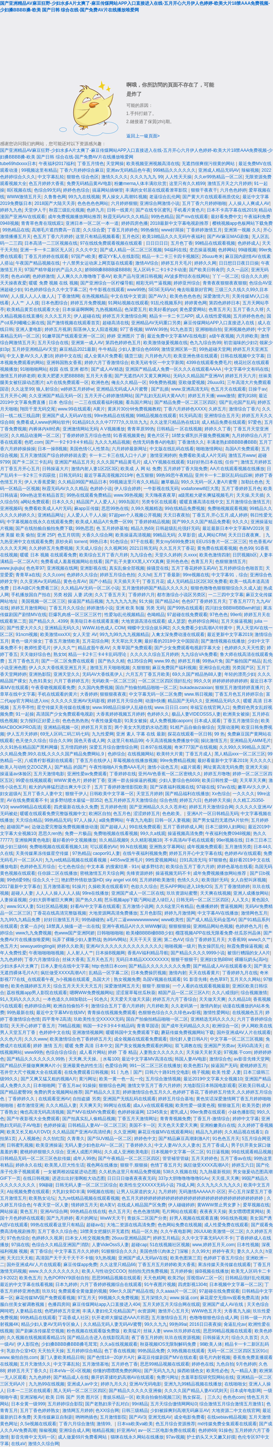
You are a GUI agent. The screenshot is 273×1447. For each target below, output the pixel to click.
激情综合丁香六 (244, 409)
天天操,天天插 (250, 495)
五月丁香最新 (167, 574)
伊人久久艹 (64, 647)
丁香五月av (69, 1085)
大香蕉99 (237, 939)
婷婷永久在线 (28, 1165)
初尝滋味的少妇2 (240, 342)
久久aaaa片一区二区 (176, 1291)
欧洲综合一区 (225, 1025)
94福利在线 (175, 249)
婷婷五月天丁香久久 (27, 1370)
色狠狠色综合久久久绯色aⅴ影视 (169, 1012)
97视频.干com (237, 1052)
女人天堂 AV (85, 634)
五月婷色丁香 (124, 1364)
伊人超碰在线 (87, 316)
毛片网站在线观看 (179, 1211)
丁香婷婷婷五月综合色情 (86, 435)
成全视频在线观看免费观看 (140, 1039)
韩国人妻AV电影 (191, 1059)
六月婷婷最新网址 (129, 448)
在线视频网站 (140, 753)
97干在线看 (142, 541)
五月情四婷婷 (73, 747)
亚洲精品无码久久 (62, 627)
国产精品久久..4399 (48, 621)
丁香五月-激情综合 (211, 1118)
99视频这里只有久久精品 (133, 482)
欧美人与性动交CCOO (104, 1271)
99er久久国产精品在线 (131, 1291)
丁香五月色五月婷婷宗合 (239, 694)
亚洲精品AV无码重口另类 (156, 322)
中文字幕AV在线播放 (217, 913)
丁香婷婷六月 (141, 594)
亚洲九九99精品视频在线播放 (193, 1384)
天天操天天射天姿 (203, 1052)
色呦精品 (156, 614)
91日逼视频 (217, 1151)
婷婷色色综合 (76, 190)
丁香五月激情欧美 (62, 641)
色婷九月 (95, 210)
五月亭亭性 (24, 707)
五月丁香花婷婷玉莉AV (194, 568)
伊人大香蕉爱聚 (39, 482)
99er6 (236, 614)
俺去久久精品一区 (129, 382)
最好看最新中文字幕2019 (222, 760)
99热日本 (99, 541)
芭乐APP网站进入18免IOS (186, 886)
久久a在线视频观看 (119, 1344)
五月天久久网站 (245, 979)
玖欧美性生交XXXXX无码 (99, 1019)
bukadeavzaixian (196, 687)
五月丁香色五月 (23, 661)
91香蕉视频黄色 (128, 435)
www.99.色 (164, 661)
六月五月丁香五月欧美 (148, 674)
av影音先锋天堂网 (251, 1059)
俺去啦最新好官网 (194, 289)
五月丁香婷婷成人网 (183, 826)
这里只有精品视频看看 (98, 236)
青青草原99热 (140, 428)
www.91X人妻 (20, 906)
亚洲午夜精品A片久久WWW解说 (134, 926)
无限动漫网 (228, 727)
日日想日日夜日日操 (239, 263)
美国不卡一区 (142, 1125)
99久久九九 (155, 1324)
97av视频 (175, 1437)
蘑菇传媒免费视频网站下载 (187, 1032)
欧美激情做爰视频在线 (165, 342)
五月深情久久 (154, 1297)
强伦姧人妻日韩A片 (188, 1039)
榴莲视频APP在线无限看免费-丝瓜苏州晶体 (218, 933)
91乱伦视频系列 (166, 302)
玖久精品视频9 (113, 840)
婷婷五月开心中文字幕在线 (195, 853)
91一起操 (24, 714)
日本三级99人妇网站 (225, 826)
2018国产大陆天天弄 (54, 203)
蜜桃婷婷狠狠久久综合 (42, 1151)
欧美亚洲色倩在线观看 (196, 356)
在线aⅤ (18, 1443)
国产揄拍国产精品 (243, 661)
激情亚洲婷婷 (163, 455)
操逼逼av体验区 (15, 773)
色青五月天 (220, 309)
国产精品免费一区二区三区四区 (185, 402)
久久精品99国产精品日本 (82, 482)
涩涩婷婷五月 (146, 813)
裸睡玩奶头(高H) (251, 959)
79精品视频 (69, 1025)
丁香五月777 (241, 601)
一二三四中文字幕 (226, 594)
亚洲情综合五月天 (221, 415)
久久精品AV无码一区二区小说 (90, 588)
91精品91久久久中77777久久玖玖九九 (109, 422)
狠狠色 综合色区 (83, 176)
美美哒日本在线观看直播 (94, 621)
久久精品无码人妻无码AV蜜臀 (112, 1324)
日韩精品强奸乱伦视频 (247, 1277)
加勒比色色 (252, 482)
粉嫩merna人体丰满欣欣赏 (140, 183)
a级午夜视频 (221, 336)
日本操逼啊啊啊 (77, 309)
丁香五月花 (153, 581)
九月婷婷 (167, 1191)
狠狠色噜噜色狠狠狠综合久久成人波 (225, 588)
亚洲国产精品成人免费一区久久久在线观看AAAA (173, 369)
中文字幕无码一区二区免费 (155, 694)
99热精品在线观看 (38, 1317)
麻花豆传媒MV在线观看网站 (165, 1132)
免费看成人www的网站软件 (43, 422)
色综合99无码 (47, 190)
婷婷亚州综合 (187, 283)
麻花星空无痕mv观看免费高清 (229, 1297)
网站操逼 (9, 1211)
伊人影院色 (28, 1344)
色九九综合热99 (205, 342)
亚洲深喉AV (31, 1397)
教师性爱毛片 (37, 647)
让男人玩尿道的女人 (136, 1191)
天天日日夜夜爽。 (245, 535)
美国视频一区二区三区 (43, 601)
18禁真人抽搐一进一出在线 (73, 926)
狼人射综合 (47, 389)
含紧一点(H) (32, 926)
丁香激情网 (68, 296)
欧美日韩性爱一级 (219, 780)
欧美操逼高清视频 (133, 535)
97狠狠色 (218, 860)
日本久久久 (63, 501)
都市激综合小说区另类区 (181, 594)
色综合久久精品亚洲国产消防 (60, 1244)
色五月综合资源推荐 (175, 1423)
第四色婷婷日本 (224, 302)
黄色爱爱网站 (192, 309)
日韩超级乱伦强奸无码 (177, 528)
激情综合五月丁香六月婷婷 (117, 1006)
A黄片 (99, 409)
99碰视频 (247, 249)
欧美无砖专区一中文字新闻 (157, 362)
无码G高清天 (250, 1045)
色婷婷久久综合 (82, 574)
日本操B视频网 (110, 952)
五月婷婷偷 (181, 1271)
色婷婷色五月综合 (37, 866)
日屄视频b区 (244, 555)
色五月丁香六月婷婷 (53, 236)
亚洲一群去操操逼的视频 (132, 780)
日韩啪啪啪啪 (110, 933)
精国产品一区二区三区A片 (184, 992)
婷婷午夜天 (223, 1251)
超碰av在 (95, 1224)
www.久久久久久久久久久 (54, 1271)
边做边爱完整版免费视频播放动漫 (65, 826)
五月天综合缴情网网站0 (173, 1403)
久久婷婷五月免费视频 (51, 548)
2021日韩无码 (143, 548)
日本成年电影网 (245, 1390)
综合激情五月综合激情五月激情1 (231, 1403)
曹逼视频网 (231, 906)
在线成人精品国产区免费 (141, 1204)
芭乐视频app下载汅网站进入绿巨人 (139, 899)
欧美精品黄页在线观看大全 (33, 309)
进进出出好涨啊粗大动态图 (78, 1178)
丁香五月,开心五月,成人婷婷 (220, 515)
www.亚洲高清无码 (190, 389)
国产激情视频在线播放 (223, 641)
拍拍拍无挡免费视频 (148, 1271)
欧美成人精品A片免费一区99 (104, 521)
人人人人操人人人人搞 (58, 893)
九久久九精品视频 (112, 442)
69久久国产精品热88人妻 (197, 674)
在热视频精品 (95, 296)
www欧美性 (172, 919)
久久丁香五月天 (110, 594)
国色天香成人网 (89, 740)
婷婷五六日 (190, 800)
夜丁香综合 (41, 1251)
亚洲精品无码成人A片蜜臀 (122, 389)
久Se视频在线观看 (38, 1423)
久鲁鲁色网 (55, 196)
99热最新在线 (20, 1012)
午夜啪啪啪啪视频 (46, 952)
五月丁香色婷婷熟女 (40, 1410)
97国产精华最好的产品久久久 (53, 269)
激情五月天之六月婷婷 (229, 183)
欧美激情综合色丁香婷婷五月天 (81, 1039)
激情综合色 (220, 1059)
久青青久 (76, 1138)
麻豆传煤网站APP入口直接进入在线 (219, 322)
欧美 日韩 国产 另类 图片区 (73, 1397)
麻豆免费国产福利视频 (174, 667)
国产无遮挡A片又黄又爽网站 (143, 375)
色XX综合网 (107, 1410)
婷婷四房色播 (134, 223)
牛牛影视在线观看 (107, 289)
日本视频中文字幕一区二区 (177, 1151)
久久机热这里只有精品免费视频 (130, 1171)
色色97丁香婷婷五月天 (204, 601)
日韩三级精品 (135, 1410)
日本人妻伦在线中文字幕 (65, 966)
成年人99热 (84, 1158)
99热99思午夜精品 (174, 475)
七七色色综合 (71, 866)
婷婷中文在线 (68, 356)
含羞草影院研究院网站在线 (207, 1377)
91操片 (79, 886)
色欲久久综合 (144, 886)
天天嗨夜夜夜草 (160, 495)
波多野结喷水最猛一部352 (76, 800)
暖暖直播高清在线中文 (201, 501)
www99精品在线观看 (30, 807)
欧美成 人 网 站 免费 (140, 468)
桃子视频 (201, 1072)
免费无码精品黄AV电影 (89, 183)
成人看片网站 (92, 1052)
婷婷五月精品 (166, 1238)
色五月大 (9, 946)
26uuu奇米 (212, 256)
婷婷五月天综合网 (125, 700)
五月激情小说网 (137, 906)
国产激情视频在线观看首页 (73, 322)
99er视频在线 (229, 840)
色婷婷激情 (43, 276)
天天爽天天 (90, 1105)
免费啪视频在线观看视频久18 (58, 846)
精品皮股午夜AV (94, 647)
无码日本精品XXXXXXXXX (142, 959)
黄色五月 (29, 1211)
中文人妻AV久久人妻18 (29, 356)
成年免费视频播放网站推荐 (74, 216)
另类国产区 (243, 667)
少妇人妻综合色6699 (138, 349)
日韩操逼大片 (55, 468)
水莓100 (111, 1059)
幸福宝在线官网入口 (210, 707)
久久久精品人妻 (61, 1105)
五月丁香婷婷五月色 (241, 488)
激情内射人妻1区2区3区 (94, 468)
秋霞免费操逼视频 (244, 946)
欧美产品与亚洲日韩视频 (137, 276)
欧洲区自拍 (100, 813)
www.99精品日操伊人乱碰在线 (122, 707)
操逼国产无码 (224, 1065)
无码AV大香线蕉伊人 (102, 674)
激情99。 (106, 1423)
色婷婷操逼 (54, 1125)
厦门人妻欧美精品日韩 (62, 1357)
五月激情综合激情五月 (248, 501)
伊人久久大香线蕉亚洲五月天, (58, 667)
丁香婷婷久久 (22, 1098)
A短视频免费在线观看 (28, 1191)
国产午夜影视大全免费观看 (33, 1118)
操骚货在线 (158, 568)
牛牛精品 (107, 349)
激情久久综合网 (43, 1443)
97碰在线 (205, 787)
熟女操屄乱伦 (211, 946)
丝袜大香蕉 (73, 959)
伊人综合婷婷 (127, 488)
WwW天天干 (112, 1218)
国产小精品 (100, 581)
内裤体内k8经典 (44, 428)
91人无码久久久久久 (20, 999)
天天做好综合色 (35, 654)
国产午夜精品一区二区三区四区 (129, 1158)
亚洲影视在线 (93, 568)
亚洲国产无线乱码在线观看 (129, 1098)
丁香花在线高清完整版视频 (59, 913)
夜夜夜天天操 (213, 1211)
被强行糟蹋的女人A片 (248, 952)
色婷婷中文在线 (54, 1032)
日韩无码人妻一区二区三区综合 (86, 1185)
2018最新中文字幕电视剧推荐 (180, 223)
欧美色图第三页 (185, 1258)
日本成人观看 (207, 720)
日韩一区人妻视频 (172, 820)
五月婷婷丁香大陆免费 (185, 468)
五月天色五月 (100, 959)
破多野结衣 (152, 866)
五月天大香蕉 (99, 375)
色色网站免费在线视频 (180, 1224)
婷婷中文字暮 (245, 1118)
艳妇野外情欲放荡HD (82, 879)
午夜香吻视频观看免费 (53, 687)
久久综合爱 (94, 230)
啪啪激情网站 (209, 448)
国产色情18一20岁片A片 (111, 1357)
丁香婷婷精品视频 (152, 521)
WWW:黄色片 (67, 780)
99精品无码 (164, 535)
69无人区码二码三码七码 (64, 734)
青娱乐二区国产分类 (147, 1218)
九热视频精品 (108, 309)
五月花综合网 (95, 641)
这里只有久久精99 (187, 183)
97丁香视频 (131, 329)
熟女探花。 (194, 1397)
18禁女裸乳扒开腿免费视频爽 (201, 435)
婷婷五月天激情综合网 (124, 316)
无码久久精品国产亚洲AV (198, 375)
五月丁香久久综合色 (57, 1231)
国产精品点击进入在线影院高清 (98, 1337)
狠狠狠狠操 (180, 926)
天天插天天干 (126, 581)
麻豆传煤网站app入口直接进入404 (106, 1304)
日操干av (257, 389)
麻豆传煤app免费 (80, 1264)
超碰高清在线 (115, 322)
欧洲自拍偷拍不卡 (71, 1006)
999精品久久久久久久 (174, 170)
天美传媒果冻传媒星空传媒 (42, 853)
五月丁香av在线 (236, 1158)
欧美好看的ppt (163, 309)
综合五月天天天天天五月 (77, 986)
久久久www (35, 1039)
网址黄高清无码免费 (223, 767)
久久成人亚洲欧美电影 (126, 1151)
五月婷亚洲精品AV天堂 (34, 349)
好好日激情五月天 (61, 919)
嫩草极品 (170, 482)
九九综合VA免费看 (199, 654)
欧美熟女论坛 (42, 1198)
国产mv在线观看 (192, 216)
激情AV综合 (146, 263)
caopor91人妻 (106, 853)
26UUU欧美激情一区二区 (219, 1231)
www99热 (136, 289)
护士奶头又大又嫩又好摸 (211, 1437)
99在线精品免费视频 (185, 508)
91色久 (101, 999)
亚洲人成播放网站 (251, 893)
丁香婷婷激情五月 (204, 230)
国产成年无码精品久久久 (185, 1025)
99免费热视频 (162, 382)
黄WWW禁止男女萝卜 (219, 1204)
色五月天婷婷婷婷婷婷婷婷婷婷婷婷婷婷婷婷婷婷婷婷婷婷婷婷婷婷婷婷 (193, 1198)
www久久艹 (259, 939)
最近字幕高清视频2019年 (109, 475)
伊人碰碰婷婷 (181, 1204)
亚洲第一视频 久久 (242, 230)
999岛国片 (129, 501)
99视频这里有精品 (39, 170)
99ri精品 (140, 1403)
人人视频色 (29, 1138)
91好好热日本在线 (205, 462)
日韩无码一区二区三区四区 (202, 899)
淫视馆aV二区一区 (204, 1277)
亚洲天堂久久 (66, 674)
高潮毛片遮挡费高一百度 (56, 230)
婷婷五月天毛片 (176, 263)
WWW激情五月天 (24, 196)
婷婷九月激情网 (179, 913)
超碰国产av (18, 826)
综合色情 (168, 800)
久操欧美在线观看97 (108, 886)
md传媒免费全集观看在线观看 (227, 1423)
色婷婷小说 (101, 488)
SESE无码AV (161, 289)
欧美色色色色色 (185, 296)
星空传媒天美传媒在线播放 (63, 707)
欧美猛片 (132, 1331)
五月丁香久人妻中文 (43, 793)
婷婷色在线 (203, 1364)
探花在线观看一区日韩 (190, 734)
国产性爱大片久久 (24, 627)
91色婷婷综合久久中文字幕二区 (55, 289)
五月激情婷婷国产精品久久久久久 (155, 588)
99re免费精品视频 (177, 760)
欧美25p (176, 1277)
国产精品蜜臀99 (15, 1092)
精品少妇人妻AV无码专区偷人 (51, 1324)
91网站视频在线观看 (128, 302)
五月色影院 (151, 913)
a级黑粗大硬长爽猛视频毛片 (206, 495)
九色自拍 (225, 1364)
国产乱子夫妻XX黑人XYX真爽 (134, 561)
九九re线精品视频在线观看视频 (76, 860)
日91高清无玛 (192, 860)
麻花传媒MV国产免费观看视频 (45, 1297)
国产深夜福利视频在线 (172, 787)
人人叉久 (240, 899)
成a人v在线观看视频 (153, 1105)
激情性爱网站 (216, 1012)
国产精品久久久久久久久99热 (36, 1059)
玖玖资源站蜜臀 (182, 893)
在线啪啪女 (235, 1384)
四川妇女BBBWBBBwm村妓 (232, 608)
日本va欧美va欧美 (135, 1423)
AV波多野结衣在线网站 (187, 276)
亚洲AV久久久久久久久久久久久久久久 (124, 946)
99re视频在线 (196, 574)
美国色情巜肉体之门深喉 (164, 1251)
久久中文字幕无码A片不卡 (207, 1238)
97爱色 (255, 422)
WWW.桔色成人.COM (103, 627)
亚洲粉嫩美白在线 (217, 1125)
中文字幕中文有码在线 (246, 369)
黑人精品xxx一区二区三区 (239, 753)
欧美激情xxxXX (55, 634)
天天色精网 (154, 1277)
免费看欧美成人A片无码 (202, 455)
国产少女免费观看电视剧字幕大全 (188, 647)
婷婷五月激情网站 (28, 608)
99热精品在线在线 (88, 1211)
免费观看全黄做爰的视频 (82, 1291)
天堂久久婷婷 (168, 555)
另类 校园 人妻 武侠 (72, 594)
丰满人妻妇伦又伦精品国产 (108, 1311)
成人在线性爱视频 (213, 316)
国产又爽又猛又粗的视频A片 (49, 1078)
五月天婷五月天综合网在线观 (171, 1304)
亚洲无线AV (159, 1417)
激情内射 (177, 972)
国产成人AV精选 (107, 369)
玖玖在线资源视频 (182, 1337)
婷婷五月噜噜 (217, 773)
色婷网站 (227, 249)
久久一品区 (238, 269)
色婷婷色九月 (248, 926)
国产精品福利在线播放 (187, 793)
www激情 (226, 395)
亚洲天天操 (256, 767)
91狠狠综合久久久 (119, 1251)
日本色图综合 (54, 302)
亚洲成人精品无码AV (218, 170)
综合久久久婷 (254, 276)
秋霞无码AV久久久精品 (125, 216)
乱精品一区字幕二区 (109, 972)
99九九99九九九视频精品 (124, 634)
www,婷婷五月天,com (213, 1244)
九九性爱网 (103, 734)
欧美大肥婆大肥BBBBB (60, 375)
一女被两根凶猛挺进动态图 (70, 1171)
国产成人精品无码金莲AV (211, 919)
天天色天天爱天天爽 (177, 1125)
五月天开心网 (13, 395)
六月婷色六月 (158, 356)
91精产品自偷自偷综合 (192, 727)
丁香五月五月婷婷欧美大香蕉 (166, 1264)
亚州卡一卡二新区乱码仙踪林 (223, 475)
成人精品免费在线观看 (224, 422)
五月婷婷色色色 (248, 316)
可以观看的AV (104, 846)
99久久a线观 (152, 833)
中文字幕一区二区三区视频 (236, 1039)
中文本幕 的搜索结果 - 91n (113, 866)
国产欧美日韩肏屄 (206, 269)
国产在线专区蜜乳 (153, 210)
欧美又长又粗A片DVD (28, 1132)
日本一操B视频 (52, 448)
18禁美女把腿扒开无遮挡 (104, 1231)
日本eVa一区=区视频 (69, 1370)
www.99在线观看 (74, 409)
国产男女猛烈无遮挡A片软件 (221, 820)
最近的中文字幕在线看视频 (26, 1284)
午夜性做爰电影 (106, 720)
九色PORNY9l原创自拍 (66, 1277)
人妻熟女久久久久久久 (161, 1052)
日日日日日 (157, 243)
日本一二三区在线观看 (29, 1390)
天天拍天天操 (51, 1350)
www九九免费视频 (33, 933)
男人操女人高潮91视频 (124, 196)
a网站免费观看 (35, 501)
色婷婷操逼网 (131, 1112)
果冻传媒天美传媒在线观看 (224, 1264)
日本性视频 (248, 1244)
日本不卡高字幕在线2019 (231, 210)
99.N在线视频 (133, 846)
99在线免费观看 (145, 826)
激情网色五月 (254, 913)
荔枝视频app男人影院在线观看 (37, 992)
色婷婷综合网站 (203, 621)
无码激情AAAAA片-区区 (202, 1191)
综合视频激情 (254, 992)
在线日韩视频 (36, 1178)
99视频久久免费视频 (118, 1297)
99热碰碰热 (93, 919)
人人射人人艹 (80, 952)
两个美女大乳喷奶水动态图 (141, 727)
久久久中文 (87, 249)
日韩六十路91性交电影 (167, 1072)
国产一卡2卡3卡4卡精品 (68, 442)
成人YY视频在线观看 (164, 462)
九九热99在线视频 (46, 1384)
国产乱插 (160, 389)
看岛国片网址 (139, 402)
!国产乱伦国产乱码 (237, 402)
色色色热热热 (75, 720)
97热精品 (81, 853)
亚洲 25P (46, 535)
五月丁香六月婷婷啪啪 (204, 203)
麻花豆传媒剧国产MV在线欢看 (167, 1357)
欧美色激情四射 (214, 555)
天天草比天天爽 (126, 641)
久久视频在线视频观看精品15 (35, 1337)
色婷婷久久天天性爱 (244, 647)
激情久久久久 (114, 176)
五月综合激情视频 (163, 1078)
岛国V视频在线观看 (162, 979)
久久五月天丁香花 (177, 548)
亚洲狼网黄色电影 (32, 840)
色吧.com (33, 442)
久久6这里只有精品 (175, 906)
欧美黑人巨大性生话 (64, 1165)
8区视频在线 (19, 190)
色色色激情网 (146, 1211)
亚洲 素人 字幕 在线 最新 (140, 734)
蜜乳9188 (247, 395)
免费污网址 (168, 1377)
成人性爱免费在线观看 (226, 1224)
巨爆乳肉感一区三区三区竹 (75, 614)
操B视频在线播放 (212, 1271)
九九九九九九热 (121, 601)
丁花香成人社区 (73, 1317)
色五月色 (122, 813)
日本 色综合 (60, 402)
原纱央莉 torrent (71, 541)
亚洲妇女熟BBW (216, 959)
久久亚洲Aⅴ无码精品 (40, 581)
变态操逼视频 (202, 249)
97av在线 (226, 787)
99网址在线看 (117, 1105)
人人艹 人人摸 (25, 302)
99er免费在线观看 (207, 1112)
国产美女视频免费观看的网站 (143, 1045)
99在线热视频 (233, 1218)
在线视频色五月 (247, 1012)
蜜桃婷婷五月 (253, 1065)
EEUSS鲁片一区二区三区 (221, 541)
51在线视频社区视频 (170, 1244)
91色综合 (119, 541)
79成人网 (185, 1185)
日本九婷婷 (66, 1284)
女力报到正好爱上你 (40, 720)
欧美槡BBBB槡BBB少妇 (149, 933)
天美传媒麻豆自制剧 (53, 1417)
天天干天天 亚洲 (145, 939)
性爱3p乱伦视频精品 (124, 614)
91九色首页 (181, 329)
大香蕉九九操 (237, 1311)
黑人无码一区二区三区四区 (79, 1390)
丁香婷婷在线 (122, 773)
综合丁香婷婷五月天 (205, 939)
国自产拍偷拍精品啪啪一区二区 (146, 687)
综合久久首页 (244, 1337)
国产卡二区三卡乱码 (32, 462)
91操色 (225, 1430)
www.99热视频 (128, 495)
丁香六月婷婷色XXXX (185, 409)
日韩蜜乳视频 (20, 1145)
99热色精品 (162, 216)
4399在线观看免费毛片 (209, 362)
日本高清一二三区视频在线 (50, 243)
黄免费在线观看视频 (217, 548)
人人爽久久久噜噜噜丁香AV (84, 276)
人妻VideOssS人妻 (110, 1244)
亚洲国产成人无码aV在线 (67, 415)
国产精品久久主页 (102, 1092)
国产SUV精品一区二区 (109, 1138)
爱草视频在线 (256, 1204)
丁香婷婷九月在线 (240, 972)
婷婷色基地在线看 (234, 866)
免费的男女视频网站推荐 (58, 1092)
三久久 (214, 1397)
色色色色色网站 (92, 203)
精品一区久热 (145, 1231)
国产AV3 (137, 1417)
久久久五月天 (58, 316)
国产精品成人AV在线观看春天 (222, 966)
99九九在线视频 (83, 196)
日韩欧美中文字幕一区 (112, 793)
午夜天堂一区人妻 (51, 1204)
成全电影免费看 (189, 1417)
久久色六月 (11, 1039)
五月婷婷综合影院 (65, 1403)
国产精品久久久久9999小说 (198, 952)
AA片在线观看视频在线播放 (237, 468)
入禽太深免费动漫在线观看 (177, 634)
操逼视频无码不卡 (173, 873)
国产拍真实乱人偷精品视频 (88, 1118)
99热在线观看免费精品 (89, 495)
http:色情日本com (109, 966)
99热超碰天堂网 (215, 349)
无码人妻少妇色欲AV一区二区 (93, 1145)
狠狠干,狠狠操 (156, 986)
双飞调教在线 (188, 1045)
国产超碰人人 (113, 826)
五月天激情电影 (49, 773)
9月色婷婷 (246, 1364)
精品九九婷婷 (209, 1132)
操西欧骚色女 (190, 1370)
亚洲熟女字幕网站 (167, 846)
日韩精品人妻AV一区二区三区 (97, 1125)
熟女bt (59, 654)
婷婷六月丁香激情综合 (106, 362)
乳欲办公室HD (21, 1350)
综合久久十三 (45, 879)
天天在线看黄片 (204, 972)
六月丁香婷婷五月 (71, 681)
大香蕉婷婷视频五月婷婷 (120, 714)
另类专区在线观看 (159, 501)
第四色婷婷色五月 (123, 342)
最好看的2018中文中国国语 (171, 641)
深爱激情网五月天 (122, 986)
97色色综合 (18, 1238)
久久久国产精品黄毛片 (119, 462)
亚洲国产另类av (219, 1045)
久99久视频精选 (146, 508)
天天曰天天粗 (20, 1258)
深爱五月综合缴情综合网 (113, 747)
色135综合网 (139, 661)
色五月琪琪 (68, 535)
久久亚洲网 (124, 1132)
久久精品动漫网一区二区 (35, 435)
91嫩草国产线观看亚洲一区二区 (73, 336)
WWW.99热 (156, 329)
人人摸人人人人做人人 (33, 296)
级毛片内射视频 (214, 1357)
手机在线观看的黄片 (57, 694)
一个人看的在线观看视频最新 (201, 986)
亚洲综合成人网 (74, 1430)
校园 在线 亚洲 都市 (68, 369)
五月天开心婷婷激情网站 (108, 395)
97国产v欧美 (83, 256)
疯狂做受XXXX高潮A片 (63, 972)
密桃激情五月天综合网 (102, 873)
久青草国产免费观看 (132, 647)
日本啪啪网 (44, 1085)
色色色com (234, 1397)
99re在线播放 (95, 893)
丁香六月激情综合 (42, 959)
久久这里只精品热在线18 (174, 422)
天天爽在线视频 (215, 893)
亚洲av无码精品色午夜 (128, 170)
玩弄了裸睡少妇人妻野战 (76, 939)
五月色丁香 (182, 243)
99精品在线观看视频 (215, 243)
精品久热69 (142, 528)
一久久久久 (243, 793)
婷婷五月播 (189, 661)
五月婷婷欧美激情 (157, 879)
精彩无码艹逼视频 (153, 283)
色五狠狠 (145, 475)
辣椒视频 (250, 170)
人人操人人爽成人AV (248, 203)
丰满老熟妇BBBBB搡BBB (232, 442)
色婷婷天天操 (217, 800)
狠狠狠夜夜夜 (113, 694)
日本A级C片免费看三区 (36, 588)
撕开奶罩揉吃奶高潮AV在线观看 (122, 1377)
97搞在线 (20, 1244)
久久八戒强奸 (225, 992)
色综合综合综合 (61, 1052)
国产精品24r (167, 601)
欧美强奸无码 (215, 879)
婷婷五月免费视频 (88, 302)
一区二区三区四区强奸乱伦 (164, 681)
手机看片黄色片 (189, 210)
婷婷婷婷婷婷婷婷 (230, 681)
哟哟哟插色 (87, 1417)
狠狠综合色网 (112, 1085)
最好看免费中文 (226, 216)
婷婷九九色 (11, 210)
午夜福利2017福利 (57, 163)
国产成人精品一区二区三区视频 (131, 249)
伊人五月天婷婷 (22, 734)
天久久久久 (260, 760)
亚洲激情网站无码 (80, 428)
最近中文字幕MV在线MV (60, 1012)
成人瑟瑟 (176, 621)
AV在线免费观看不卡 (27, 800)
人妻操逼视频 (13, 899)
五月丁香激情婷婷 (232, 886)
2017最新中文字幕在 (20, 886)
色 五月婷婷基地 (112, 528)
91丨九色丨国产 (126, 1072)
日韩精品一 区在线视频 (179, 428)
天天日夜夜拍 (176, 515)
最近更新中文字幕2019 (229, 634)
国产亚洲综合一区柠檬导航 (106, 283)
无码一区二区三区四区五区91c (237, 1350)
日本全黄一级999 (28, 1403)
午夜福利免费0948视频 (228, 833)
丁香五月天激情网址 (137, 1118)
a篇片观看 (191, 767)
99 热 (219, 734)
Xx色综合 (221, 793)
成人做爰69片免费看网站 (83, 1437)
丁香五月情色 (90, 163)
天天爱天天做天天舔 (130, 999)
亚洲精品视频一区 (61, 727)
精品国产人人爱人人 (96, 501)
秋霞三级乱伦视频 (66, 210)
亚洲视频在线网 (62, 568)
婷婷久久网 (205, 263)
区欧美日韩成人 (253, 1085)
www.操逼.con (183, 1297)
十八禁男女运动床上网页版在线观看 (97, 263)
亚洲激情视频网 (87, 1032)
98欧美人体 (211, 1344)
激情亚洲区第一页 (179, 349)
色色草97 (35, 568)
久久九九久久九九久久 (219, 1185)
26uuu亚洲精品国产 (131, 1238)
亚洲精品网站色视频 (213, 926)
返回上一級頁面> (143, 136)
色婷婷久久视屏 (47, 1238)
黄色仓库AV (75, 581)
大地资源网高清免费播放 (113, 913)
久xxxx (190, 555)
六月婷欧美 (247, 336)
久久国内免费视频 (95, 687)
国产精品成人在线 (71, 1377)
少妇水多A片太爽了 (19, 966)
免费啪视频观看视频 (227, 508)
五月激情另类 (238, 846)
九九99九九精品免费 (21, 919)
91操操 (89, 1085)
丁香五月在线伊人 (93, 760)
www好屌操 (172, 230)
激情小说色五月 (162, 767)
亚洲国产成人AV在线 (223, 1304)
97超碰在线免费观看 (187, 614)
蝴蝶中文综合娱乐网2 (148, 627)
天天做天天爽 (212, 999)
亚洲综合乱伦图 (214, 667)
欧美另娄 (251, 1105)
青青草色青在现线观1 (42, 223)
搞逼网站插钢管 (107, 190)
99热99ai (178, 1324)
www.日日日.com (171, 707)
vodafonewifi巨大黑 (200, 488)
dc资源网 (147, 1311)
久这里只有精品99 (125, 740)
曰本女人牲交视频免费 (87, 1238)
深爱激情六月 (216, 296)
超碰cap (139, 1244)
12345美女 (157, 1112)
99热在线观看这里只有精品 (57, 1224)
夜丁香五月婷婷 (147, 1337)
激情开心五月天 (173, 1311)
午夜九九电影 (139, 820)
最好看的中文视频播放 (74, 840)
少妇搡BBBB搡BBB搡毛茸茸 (69, 1344)
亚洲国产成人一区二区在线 (137, 893)
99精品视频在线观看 (156, 415)
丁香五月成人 (198, 753)
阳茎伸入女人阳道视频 (95, 329)
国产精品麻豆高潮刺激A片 (184, 1138)
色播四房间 (59, 1304)
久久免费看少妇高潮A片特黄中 (203, 627)
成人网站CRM (211, 535)
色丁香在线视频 (119, 1350)
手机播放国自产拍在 (31, 594)
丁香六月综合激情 (76, 1423)
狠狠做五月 (229, 1105)
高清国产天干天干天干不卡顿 (64, 1258)
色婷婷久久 (158, 714)
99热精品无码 (58, 820)
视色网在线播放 (102, 1165)
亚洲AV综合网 (54, 1211)
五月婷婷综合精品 (84, 1350)
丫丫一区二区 (225, 276)
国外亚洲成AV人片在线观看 (244, 1032)
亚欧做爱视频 (191, 382)
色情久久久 (188, 879)
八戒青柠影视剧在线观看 (48, 760)
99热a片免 (212, 661)
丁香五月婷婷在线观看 (46, 256)
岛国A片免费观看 (242, 448)
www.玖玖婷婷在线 (182, 1331)
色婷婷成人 (249, 243)
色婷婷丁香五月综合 (223, 1258)
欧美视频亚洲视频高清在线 (152, 163)
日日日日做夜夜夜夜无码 (131, 1178)
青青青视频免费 (175, 1118)
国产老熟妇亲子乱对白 (107, 1403)
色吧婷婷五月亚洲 (62, 1311)
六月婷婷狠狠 (124, 203)
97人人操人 (85, 820)
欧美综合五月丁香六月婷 (103, 555)
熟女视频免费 (127, 979)
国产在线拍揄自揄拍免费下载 (44, 528)
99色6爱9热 (18, 879)
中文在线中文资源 (128, 296)
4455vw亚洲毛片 (126, 860)
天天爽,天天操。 (85, 1059)
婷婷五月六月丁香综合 (175, 999)
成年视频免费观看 (204, 846)
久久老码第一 (184, 1006)
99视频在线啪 (100, 1191)
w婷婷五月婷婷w (77, 389)
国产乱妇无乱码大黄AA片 (160, 395)
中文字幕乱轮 (51, 176)
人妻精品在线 (28, 1311)
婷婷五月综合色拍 (117, 574)
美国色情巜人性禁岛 (89, 448)
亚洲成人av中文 (82, 1384)
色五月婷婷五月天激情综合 (130, 800)
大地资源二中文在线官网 (235, 1410)
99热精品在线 (15, 230)
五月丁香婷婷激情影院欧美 (120, 787)
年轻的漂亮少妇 (239, 674)
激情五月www (242, 455)
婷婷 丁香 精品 (122, 1052)
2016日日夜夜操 (205, 1324)
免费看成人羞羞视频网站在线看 (71, 561)
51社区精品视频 (52, 906)
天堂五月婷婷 (149, 793)
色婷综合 (116, 753)
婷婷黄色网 (196, 302)
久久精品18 (239, 999)
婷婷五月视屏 (58, 329)
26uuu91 (216, 382)
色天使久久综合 (30, 740)
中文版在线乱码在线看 (172, 448)
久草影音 (187, 535)
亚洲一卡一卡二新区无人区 (46, 249)
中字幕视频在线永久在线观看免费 (40, 521)
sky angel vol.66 (121, 879)
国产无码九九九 (159, 1370)
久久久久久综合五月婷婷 (154, 654)
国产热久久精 (111, 661)
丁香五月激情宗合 (241, 720)
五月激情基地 (56, 886)
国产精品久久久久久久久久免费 (159, 966)
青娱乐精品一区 (118, 1397)
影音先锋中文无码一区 (33, 1437)
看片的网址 (87, 1218)
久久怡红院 (54, 1138)
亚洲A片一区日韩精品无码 (212, 813)
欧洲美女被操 (236, 714)
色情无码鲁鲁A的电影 (154, 442)
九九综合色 (141, 555)
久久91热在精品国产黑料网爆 (29, 747)
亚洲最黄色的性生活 (82, 1065)
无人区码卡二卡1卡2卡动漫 (159, 269)
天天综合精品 (28, 820)
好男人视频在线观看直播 (193, 1218)
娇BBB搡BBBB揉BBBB (107, 269)
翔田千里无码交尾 (37, 409)
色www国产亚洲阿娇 (74, 933)
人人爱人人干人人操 (86, 515)
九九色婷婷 (11, 959)
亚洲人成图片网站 (84, 1151)
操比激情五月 (214, 740)
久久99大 (201, 1251)
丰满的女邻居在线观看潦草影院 (156, 190)
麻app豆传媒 (86, 508)
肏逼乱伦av (235, 1324)
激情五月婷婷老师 (17, 375)
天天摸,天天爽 (225, 1178)
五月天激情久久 (35, 1364)
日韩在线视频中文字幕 (242, 356)
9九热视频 (105, 1258)
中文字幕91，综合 (229, 574)
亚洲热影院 (40, 674)
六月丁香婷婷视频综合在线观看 (111, 1284)
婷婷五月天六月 (240, 375)
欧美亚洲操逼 (49, 1145)
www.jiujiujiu (12, 568)
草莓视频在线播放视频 (135, 760)
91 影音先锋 (195, 979)
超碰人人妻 (22, 893)
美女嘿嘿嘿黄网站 (246, 1211)
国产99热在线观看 (185, 608)
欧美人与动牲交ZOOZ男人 (26, 767)
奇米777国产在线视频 (195, 747)
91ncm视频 (26, 634)
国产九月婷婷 (59, 1218)
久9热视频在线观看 (186, 1350)
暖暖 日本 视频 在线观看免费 (48, 555)
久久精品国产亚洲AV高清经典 (81, 1132)
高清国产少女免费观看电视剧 (65, 714)
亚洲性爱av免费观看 (87, 773)
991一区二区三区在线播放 (155, 1065)
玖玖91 (49, 1291)
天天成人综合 (89, 548)
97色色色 (219, 614)
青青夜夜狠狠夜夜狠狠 (225, 283)
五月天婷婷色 (204, 1158)
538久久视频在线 (180, 1171)
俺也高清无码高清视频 (42, 1112)
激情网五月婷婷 (77, 1410)
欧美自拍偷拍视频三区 (158, 1397)
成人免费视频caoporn (171, 720)
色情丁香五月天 (165, 1165)
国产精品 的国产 (71, 767)
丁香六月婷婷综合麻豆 (82, 170)
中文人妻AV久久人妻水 (177, 1145)
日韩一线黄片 (120, 210)
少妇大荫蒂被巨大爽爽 (51, 899)
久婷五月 (217, 409)
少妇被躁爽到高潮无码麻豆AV (179, 1410)
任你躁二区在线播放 (57, 873)
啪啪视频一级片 (180, 946)
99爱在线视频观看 (33, 780)
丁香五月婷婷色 (122, 230)
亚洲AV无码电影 (145, 1384)
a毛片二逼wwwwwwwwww (132, 919)
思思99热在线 (114, 508)
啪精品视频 (103, 1430)
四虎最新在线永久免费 (76, 807)
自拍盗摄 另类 (86, 1098)
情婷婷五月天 (84, 1204)
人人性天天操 (178, 176)
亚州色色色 (177, 561)
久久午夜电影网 (175, 1231)
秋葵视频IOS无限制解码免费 (168, 1344)
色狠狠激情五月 (230, 561)
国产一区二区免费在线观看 (68, 661)
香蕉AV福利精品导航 (147, 952)
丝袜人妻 (152, 1331)
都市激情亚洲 (30, 1105)
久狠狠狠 (141, 667)
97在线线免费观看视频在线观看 (112, 243)
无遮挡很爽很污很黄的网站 (209, 163)
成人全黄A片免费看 (103, 356)
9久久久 (240, 521)
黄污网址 (88, 1078)
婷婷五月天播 (201, 395)
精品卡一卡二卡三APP (171, 316)
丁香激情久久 (191, 442)
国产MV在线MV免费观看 (91, 1112)
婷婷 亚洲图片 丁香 (126, 336)
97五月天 (87, 1297)
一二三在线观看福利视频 (98, 402)
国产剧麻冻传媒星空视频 (39, 1331)
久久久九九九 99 (146, 176)
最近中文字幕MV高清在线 (147, 1059)
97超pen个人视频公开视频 (135, 515)
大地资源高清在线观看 (143, 621)
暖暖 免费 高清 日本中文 (89, 1045)
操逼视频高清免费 (185, 833)
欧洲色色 (100, 382)
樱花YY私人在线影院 (119, 256)
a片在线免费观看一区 (67, 382)
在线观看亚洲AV (54, 1098)
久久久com (53, 574)
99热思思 (85, 528)
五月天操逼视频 (236, 621)
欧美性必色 (217, 1370)
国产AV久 (157, 296)
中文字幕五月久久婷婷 (77, 1251)
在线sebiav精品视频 (226, 1417)
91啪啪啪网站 (33, 369)
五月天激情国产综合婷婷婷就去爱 (53, 455)
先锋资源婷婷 (139, 873)
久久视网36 (115, 548)
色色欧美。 (173, 813)
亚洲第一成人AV (87, 342)
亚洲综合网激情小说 (159, 203)
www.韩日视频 (198, 694)
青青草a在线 (27, 574)
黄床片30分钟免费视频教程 (134, 409)
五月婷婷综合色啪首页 (241, 568)
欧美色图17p (196, 1065)
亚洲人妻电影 (28, 329)
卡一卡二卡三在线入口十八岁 (118, 455)
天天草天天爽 (252, 780)
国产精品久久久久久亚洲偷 (135, 1390)
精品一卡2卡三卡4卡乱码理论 (97, 654)
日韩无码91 (70, 475)
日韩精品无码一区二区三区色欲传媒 (35, 1158)
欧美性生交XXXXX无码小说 (146, 1185)
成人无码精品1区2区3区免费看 (197, 581)
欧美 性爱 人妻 (226, 1072)
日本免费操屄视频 (148, 972)
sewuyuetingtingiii (37, 946)
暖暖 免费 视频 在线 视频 (53, 283)
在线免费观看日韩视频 (86, 1072)
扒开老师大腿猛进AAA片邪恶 (120, 1317)
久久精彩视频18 (146, 840)
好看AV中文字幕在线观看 (95, 906)
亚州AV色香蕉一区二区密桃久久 (169, 773)
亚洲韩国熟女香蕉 (64, 362)
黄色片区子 (158, 435)
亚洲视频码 (11, 508)
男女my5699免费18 (174, 541)
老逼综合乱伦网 (164, 196)
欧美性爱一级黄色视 (195, 1105)
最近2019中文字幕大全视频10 (212, 1078)
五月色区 (131, 236)
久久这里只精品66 (118, 1264)
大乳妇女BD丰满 (68, 1191)
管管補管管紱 (175, 1158)
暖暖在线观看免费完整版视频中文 (53, 813)
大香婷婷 (89, 694)
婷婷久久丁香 (217, 428)
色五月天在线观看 (228, 389)
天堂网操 (115, 163)
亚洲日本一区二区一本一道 (92, 223)
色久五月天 (119, 1211)
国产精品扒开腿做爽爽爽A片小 (30, 1065)
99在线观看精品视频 (251, 1151)
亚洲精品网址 (51, 515)
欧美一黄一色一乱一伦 (121, 1078)
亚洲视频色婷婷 (239, 329)
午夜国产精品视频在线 (37, 263)
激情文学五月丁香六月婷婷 (154, 1085)
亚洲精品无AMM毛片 (250, 740)
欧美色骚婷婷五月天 (31, 986)
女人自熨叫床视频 (248, 879)
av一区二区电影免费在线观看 (167, 1430)
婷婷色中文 (145, 1138)
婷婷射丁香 (94, 780)
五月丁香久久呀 (248, 309)
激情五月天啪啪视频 (110, 667)
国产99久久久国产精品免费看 (201, 521)
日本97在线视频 (156, 747)
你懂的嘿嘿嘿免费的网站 (117, 1370)
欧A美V (107, 1204)
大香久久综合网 (97, 535)
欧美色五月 (30, 1277)
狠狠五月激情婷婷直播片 (239, 687)
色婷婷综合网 (37, 1006)
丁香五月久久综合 (66, 608)
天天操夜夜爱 (13, 283)
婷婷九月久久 (114, 1384)
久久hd (144, 574)
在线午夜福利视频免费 (145, 853)
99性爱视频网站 (161, 860)
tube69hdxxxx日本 (18, 163)
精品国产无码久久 (185, 700)
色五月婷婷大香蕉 (46, 183)
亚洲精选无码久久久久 (212, 1019)
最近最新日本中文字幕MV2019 (232, 528)
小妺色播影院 (241, 1112)
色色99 (246, 548)
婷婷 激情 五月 (47, 1045)
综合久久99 (60, 740)
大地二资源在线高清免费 (130, 1224)
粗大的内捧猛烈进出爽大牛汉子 (60, 787)
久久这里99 (22, 389)
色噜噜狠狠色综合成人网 (213, 1317)
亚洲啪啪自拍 (208, 329)
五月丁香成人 (215, 1145)
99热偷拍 (150, 230)
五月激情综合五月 (169, 1317)
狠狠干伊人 (76, 793)
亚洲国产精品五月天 (74, 462)
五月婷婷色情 (113, 807)
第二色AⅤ (173, 939)
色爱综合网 (116, 1065)
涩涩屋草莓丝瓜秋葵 (135, 992)
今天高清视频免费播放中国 (172, 740)
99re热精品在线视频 (114, 415)
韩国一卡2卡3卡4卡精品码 (108, 1025)
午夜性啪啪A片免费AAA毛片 (117, 767)
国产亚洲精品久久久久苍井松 (158, 807)
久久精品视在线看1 (243, 1132)
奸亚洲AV (126, 1430)
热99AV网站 (115, 939)
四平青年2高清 (56, 1019)
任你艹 (231, 462)
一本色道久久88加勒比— (67, 999)
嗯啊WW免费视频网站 (91, 992)
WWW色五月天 (206, 1311)
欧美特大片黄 (170, 753)
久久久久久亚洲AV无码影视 (78, 700)
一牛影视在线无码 (161, 488)
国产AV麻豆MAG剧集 (228, 236)
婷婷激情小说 (100, 608)
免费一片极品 (78, 833)
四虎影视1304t (192, 1284)
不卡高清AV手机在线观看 (189, 840)
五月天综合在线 (53, 342)
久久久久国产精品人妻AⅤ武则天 (196, 1390)
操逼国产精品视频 (85, 601)
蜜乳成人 (179, 1112)
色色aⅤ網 (20, 276)
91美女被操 (136, 720)
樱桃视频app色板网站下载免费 (242, 223)
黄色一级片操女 (26, 641)
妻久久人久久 (250, 1251)
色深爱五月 (136, 309)
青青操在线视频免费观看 (111, 1012)
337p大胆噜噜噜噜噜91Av (183, 1178)
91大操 (146, 601)
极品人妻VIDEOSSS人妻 (196, 714)
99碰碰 (46, 1185)
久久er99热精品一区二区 (218, 176)
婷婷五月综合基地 (175, 1098)
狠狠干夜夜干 (204, 190)
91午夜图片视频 (159, 1284)
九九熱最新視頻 (214, 1171)
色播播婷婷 (207, 906)
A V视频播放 (112, 428)
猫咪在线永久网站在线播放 (137, 1437)
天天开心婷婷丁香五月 (33, 1025)
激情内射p (210, 1006)
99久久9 (202, 681)
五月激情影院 (113, 1417)
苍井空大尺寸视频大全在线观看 (31, 1072)
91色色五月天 (226, 1138)
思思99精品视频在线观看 (116, 1277)
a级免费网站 (111, 820)
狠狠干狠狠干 (184, 959)
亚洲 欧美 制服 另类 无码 (140, 608)
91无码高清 (190, 415)
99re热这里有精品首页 (42, 495)
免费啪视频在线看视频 (116, 833)
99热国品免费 (151, 1350)
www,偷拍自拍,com (19, 1357)
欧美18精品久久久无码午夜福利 (173, 236)
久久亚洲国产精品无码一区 (55, 395)
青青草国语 (148, 1025)
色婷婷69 (207, 1430)
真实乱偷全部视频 (126, 568)
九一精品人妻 (244, 1370)
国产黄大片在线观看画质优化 (211, 196)
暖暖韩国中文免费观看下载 (132, 1032)
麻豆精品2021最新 (77, 349)
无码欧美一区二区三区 (114, 681)
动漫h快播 (155, 700)
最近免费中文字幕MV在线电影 (177, 336)
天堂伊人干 (35, 210)
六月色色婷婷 (233, 190)
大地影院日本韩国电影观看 (209, 1085)
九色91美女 (40, 681)
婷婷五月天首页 (96, 727)
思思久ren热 (50, 833)
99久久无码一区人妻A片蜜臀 (210, 482)
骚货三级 (133, 356)
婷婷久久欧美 (70, 946)
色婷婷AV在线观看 (242, 853)
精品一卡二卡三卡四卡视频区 (170, 256)
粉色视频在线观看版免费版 (94, 1331)
